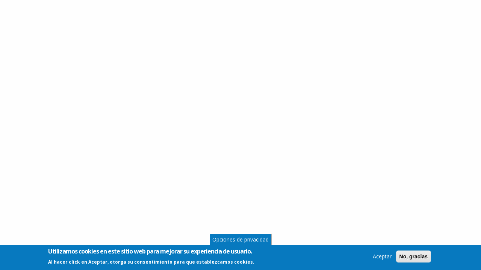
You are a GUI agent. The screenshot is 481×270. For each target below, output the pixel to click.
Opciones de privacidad (240, 240)
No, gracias (413, 258)
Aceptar (382, 257)
